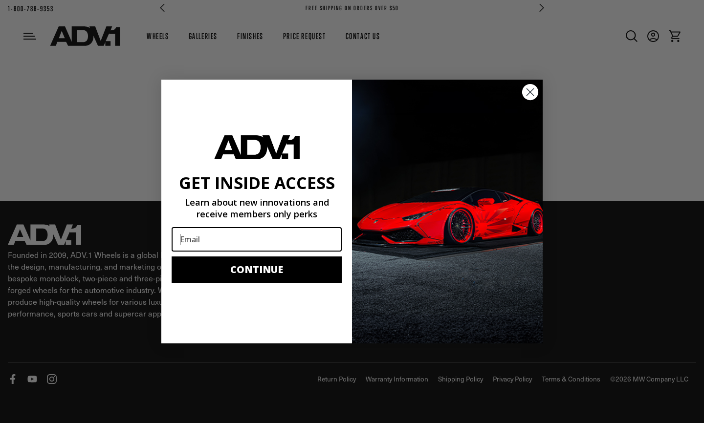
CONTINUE (256, 269)
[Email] (257, 239)
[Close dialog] (530, 92)
